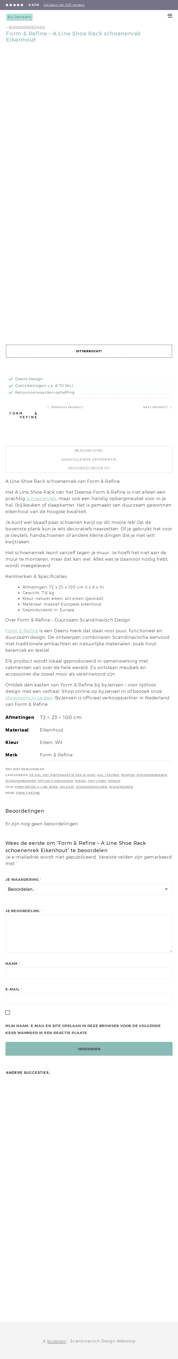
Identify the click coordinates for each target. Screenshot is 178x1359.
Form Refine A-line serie (36, 787)
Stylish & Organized (55, 781)
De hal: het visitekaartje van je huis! (62, 775)
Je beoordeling (24, 911)
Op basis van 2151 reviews (64, 5)
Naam (12, 963)
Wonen (114, 781)
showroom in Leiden (29, 697)
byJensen (56, 1341)
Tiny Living (97, 781)
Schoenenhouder (91, 787)
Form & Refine (21, 630)
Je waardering (23, 879)
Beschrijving (89, 450)
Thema (80, 781)
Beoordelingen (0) (89, 468)
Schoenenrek (121, 787)
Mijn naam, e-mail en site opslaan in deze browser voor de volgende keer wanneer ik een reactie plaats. (83, 1029)
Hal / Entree (108, 775)
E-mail (13, 989)
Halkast (67, 787)
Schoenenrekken (27, 27)
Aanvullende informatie (89, 459)
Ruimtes (128, 775)
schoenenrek (41, 498)
